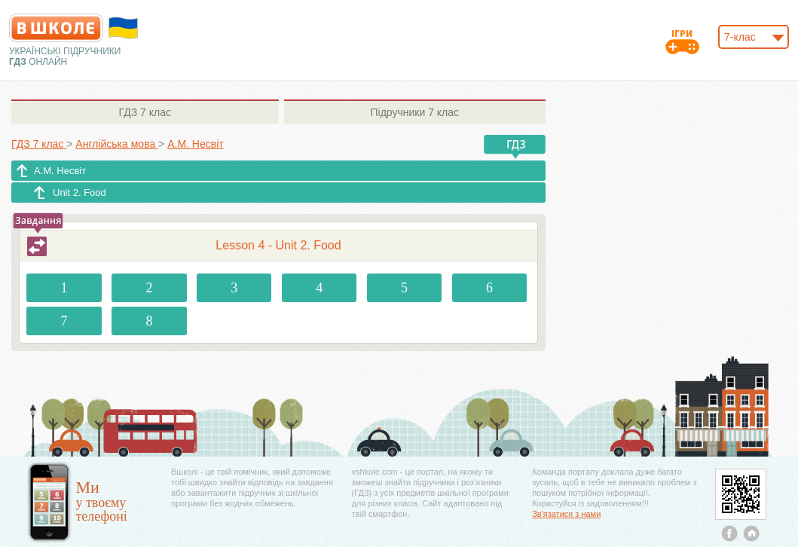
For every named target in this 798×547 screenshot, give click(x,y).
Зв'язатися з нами (566, 513)
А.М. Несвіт (60, 170)
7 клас (145, 112)
